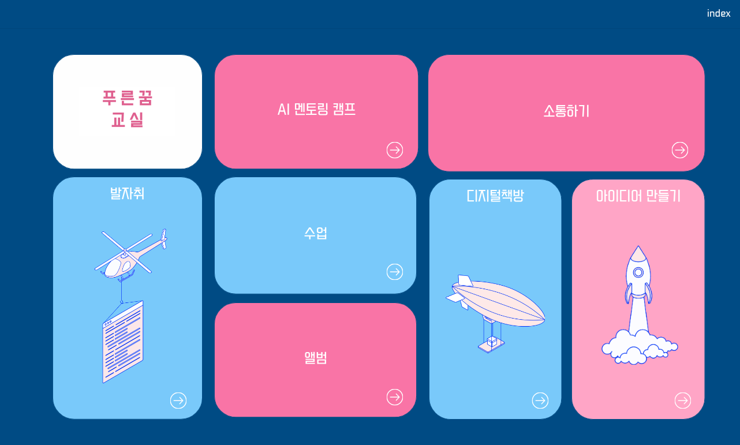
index (719, 14)
